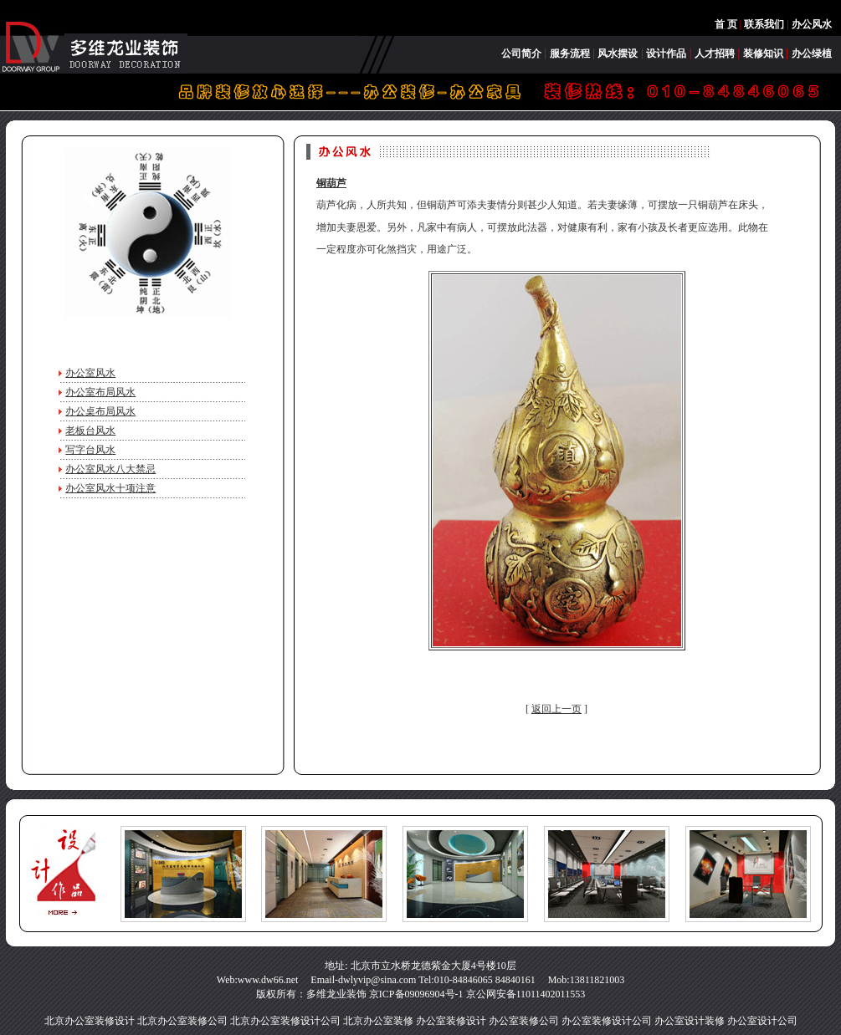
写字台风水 (90, 450)
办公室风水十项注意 (110, 488)
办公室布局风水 (100, 392)
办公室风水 (90, 373)
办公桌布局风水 (100, 411)
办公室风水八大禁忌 (110, 469)
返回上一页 (556, 709)
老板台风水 (90, 430)
